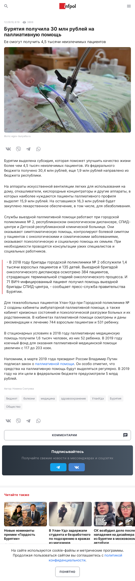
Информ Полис (67, 6)
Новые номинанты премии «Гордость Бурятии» (19, 534)
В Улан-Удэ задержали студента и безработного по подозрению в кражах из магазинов (70, 536)
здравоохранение (73, 398)
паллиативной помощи (54, 364)
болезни (29, 398)
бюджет (11, 398)
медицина (48, 398)
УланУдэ (98, 398)
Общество (13, 406)
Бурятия (115, 398)
